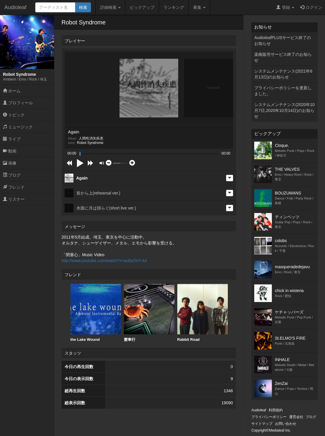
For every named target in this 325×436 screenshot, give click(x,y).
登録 (285, 7)
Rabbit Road (202, 313)
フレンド (14, 187)
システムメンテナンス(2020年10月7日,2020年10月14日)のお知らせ (284, 110)
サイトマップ (261, 424)
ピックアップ (142, 7)
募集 (199, 7)
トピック (14, 115)
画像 (9, 163)
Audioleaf (15, 7)
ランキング (174, 7)
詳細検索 (110, 7)
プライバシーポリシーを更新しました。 (283, 90)
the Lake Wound (95, 313)
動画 (9, 151)
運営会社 (296, 417)
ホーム (12, 90)
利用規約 (276, 410)
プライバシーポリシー (269, 417)
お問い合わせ (285, 424)
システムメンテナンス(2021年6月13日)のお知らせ (283, 74)
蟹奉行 (149, 313)
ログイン (311, 7)
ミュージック (18, 127)
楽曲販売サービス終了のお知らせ (283, 57)
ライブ (12, 139)
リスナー (14, 199)
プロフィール (18, 102)
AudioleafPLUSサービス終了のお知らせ (282, 40)
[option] (95, 313)
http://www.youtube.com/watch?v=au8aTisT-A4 (104, 260)
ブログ (12, 175)
